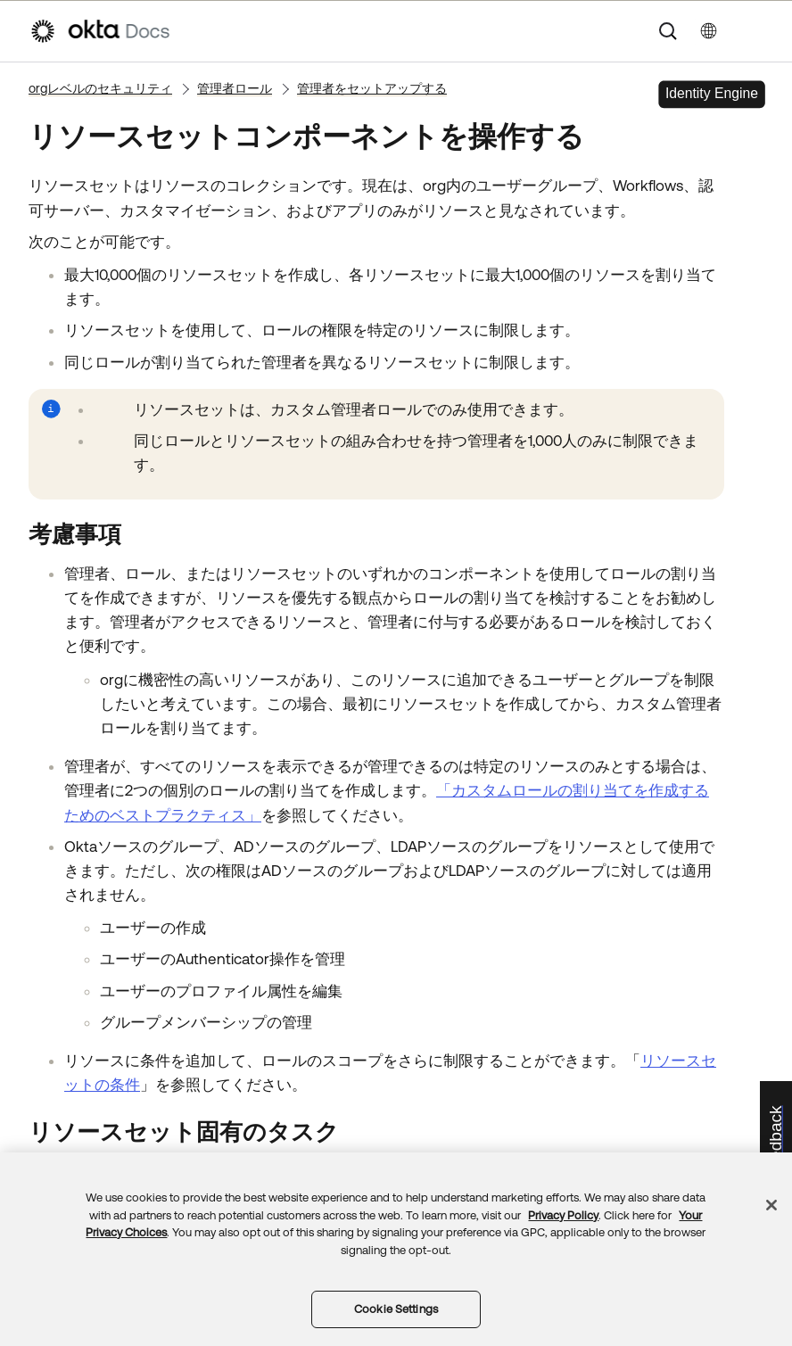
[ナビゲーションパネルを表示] (753, 31)
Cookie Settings (396, 1309)
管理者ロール (234, 88)
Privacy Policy (563, 1215)
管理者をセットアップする (372, 88)
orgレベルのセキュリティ (100, 88)
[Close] (771, 1205)
